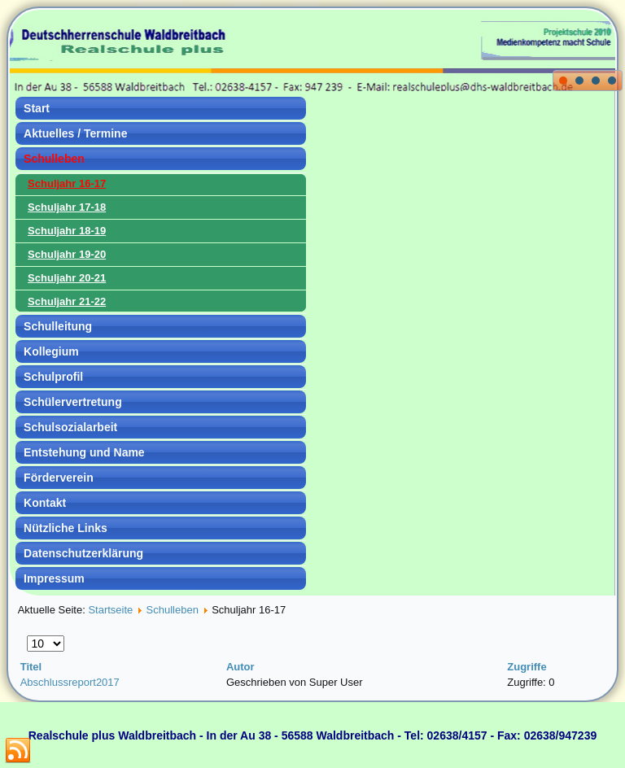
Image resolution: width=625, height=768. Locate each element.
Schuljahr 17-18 (67, 207)
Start (37, 108)
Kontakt (45, 502)
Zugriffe (526, 667)
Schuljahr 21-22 (67, 301)
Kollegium (51, 351)
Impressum (54, 578)
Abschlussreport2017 (70, 682)
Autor (240, 667)
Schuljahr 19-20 (67, 254)
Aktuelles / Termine (75, 133)
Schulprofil (53, 376)
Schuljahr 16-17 (67, 183)
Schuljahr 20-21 (67, 278)
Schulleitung (58, 326)
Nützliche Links (65, 528)
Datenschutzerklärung (83, 553)
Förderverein (59, 477)
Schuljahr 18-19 (67, 231)
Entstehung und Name (84, 452)
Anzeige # (27, 635)
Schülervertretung (73, 401)
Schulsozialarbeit (70, 427)
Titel (31, 667)
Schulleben (54, 158)
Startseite (110, 610)
